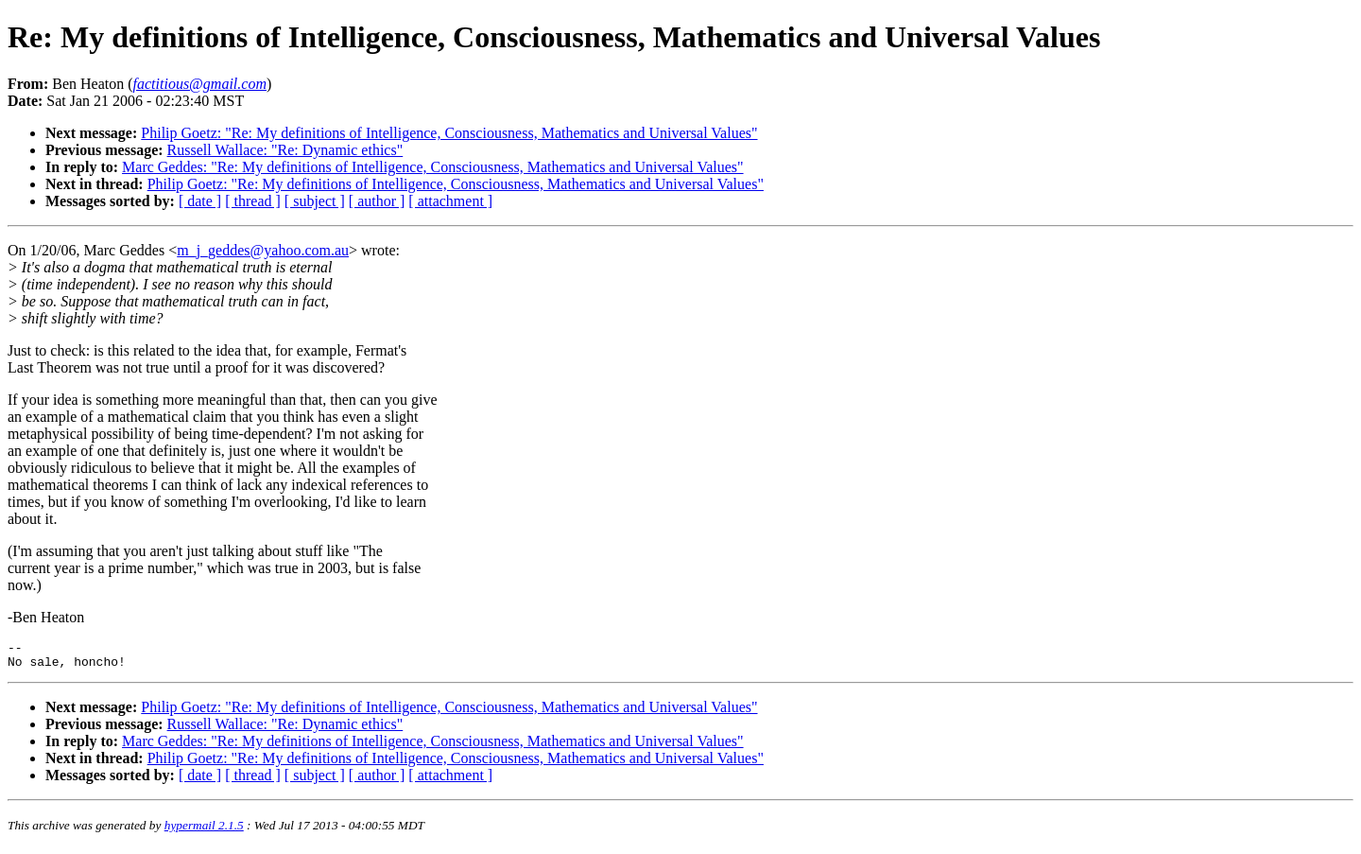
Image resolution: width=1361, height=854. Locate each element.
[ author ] (377, 201)
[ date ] (200, 201)
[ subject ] (314, 201)
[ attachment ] (450, 201)
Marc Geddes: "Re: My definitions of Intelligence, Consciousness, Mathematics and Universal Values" (433, 167)
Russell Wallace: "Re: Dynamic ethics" (285, 150)
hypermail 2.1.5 (204, 831)
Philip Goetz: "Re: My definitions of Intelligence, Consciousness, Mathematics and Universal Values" (449, 133)
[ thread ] (253, 201)
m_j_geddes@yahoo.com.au (263, 250)
